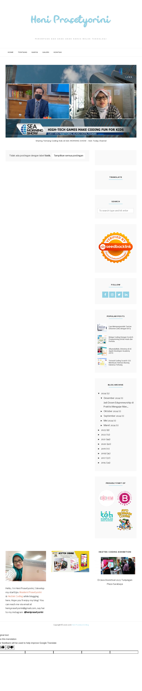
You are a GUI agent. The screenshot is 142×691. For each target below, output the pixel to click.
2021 (103, 439)
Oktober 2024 (111, 411)
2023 (103, 430)
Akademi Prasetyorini (30, 592)
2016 (103, 462)
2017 (103, 458)
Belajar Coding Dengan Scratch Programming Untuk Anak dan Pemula (121, 339)
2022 (103, 434)
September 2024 (112, 416)
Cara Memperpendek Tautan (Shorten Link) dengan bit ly (120, 327)
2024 (103, 393)
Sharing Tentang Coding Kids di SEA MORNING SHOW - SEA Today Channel (71, 141)
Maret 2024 (109, 425)
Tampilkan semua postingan (68, 155)
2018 (103, 453)
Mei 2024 (108, 420)
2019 (103, 449)
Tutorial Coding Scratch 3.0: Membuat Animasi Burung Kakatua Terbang (120, 363)
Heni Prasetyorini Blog (80, 625)
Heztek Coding (15, 596)
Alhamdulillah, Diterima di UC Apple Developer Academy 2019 (120, 351)
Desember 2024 (112, 398)
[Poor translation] (10, 647)
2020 (103, 444)
